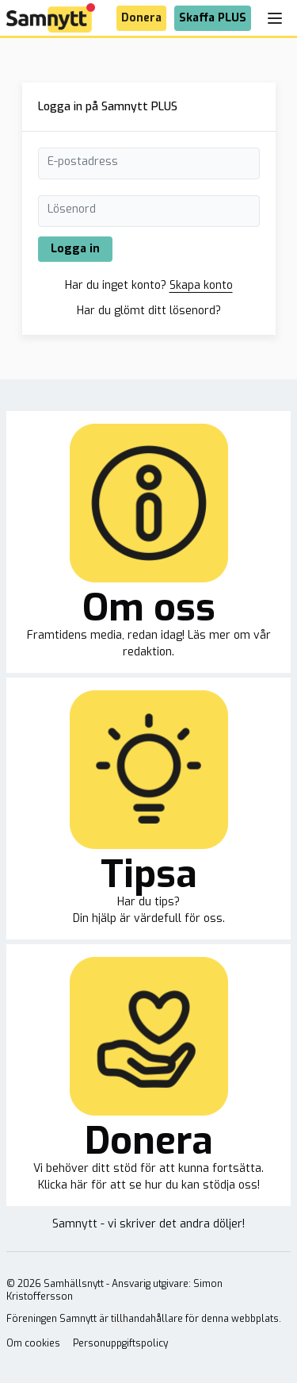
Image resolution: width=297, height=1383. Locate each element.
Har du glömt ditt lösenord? (149, 310)
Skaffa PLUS (212, 17)
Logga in (75, 248)
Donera (141, 17)
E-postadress (83, 161)
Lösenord (72, 209)
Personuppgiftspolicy (120, 1343)
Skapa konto (201, 285)
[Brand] (50, 18)
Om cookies (33, 1343)
